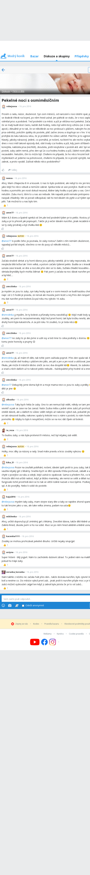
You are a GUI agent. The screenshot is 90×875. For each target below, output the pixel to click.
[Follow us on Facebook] (44, 642)
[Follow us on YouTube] (35, 642)
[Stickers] (16, 605)
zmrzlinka (9, 314)
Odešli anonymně (33, 605)
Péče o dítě (18, 91)
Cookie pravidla (76, 634)
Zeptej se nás (21, 624)
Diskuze (6, 91)
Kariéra (60, 634)
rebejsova (9, 404)
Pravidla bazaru (51, 624)
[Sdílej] (13, 170)
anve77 (7, 240)
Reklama (47, 634)
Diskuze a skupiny (57, 56)
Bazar (34, 56)
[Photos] (10, 605)
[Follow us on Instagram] (54, 642)
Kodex (36, 624)
